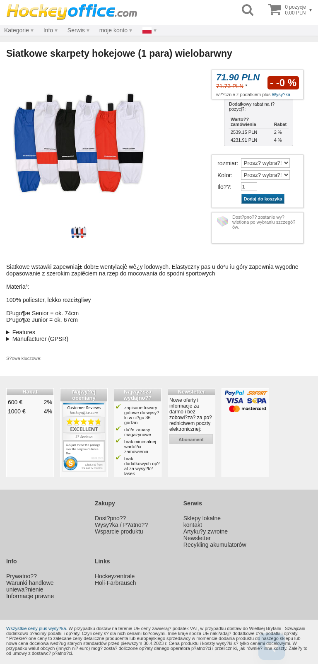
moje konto (113, 30)
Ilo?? (223, 187)
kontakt (192, 525)
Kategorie (16, 30)
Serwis (76, 30)
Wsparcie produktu (119, 531)
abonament (191, 439)
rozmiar (227, 163)
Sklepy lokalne (202, 518)
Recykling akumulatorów (214, 544)
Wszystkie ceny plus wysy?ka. (36, 628)
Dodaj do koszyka (263, 198)
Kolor (224, 175)
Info (48, 30)
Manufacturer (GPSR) (40, 339)
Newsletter (197, 538)
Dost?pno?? (110, 518)
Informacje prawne (30, 596)
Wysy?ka (281, 94)
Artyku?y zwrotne (205, 531)
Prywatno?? (21, 576)
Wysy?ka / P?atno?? (121, 525)
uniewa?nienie (24, 589)
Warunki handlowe (30, 582)
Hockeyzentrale (115, 576)
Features (23, 332)
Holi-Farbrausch (115, 582)
